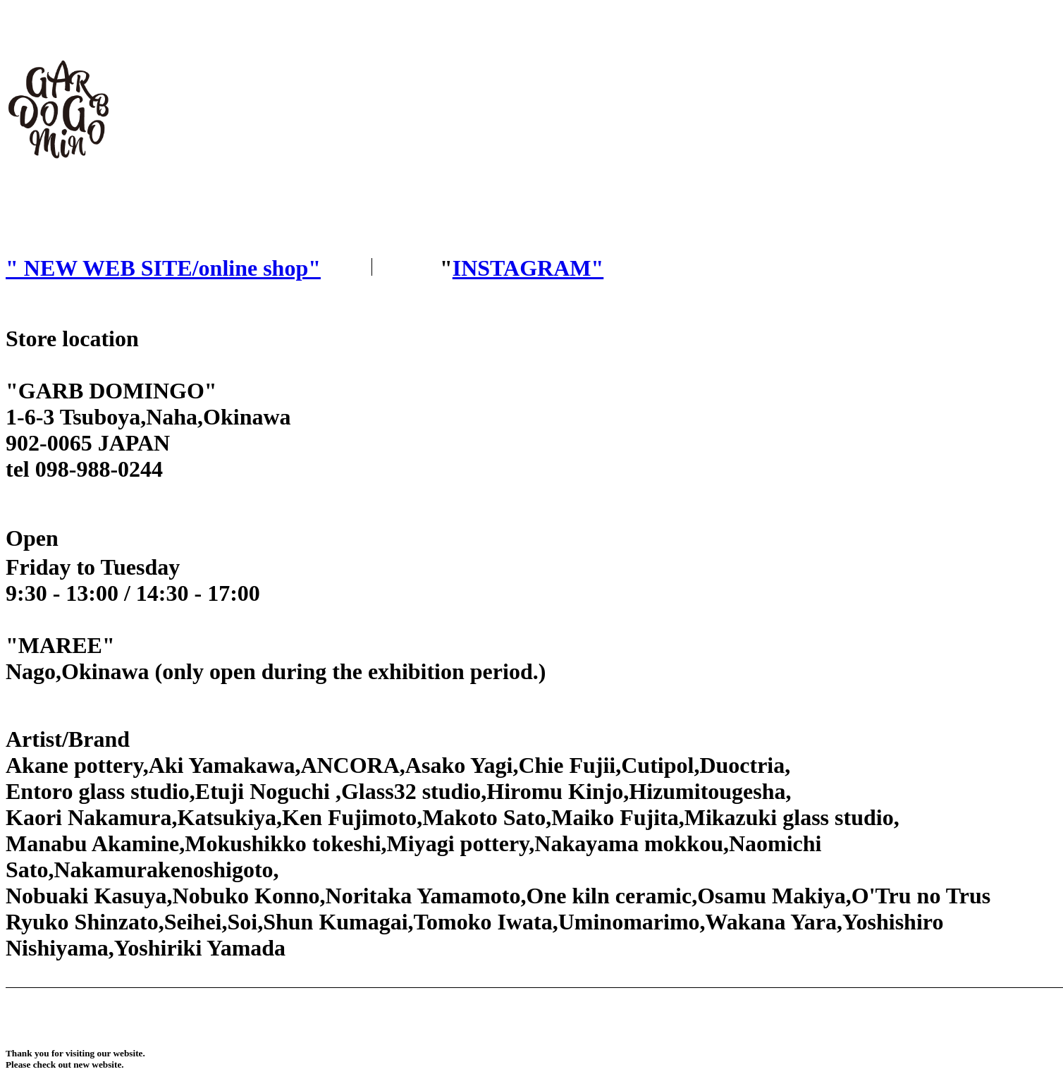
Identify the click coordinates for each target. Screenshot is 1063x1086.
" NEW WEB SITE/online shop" (163, 268)
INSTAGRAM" (528, 268)
